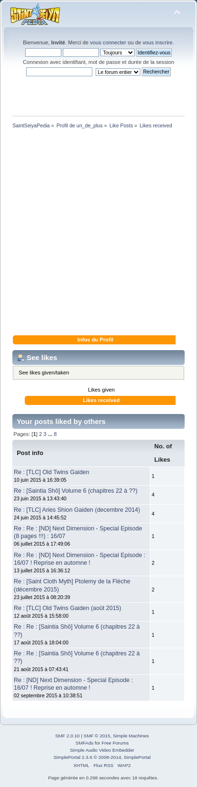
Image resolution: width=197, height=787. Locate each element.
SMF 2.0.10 (67, 735)
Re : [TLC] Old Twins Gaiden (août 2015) (67, 608)
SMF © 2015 (97, 735)
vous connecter (108, 42)
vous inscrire (158, 42)
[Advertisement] (98, 233)
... (51, 434)
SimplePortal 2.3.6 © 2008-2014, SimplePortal (101, 757)
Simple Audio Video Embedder (102, 750)
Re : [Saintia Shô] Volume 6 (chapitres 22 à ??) (76, 490)
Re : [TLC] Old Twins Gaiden (51, 472)
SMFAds (85, 743)
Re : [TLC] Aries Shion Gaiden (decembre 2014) (77, 510)
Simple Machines (131, 735)
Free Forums (114, 743)
